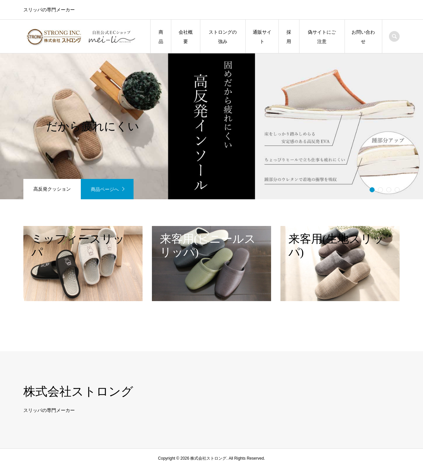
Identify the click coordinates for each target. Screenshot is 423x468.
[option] (211, 126)
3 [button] (388, 190)
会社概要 (186, 36)
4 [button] (397, 190)
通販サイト (262, 36)
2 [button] (380, 190)
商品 (161, 36)
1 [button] (372, 190)
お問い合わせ (363, 36)
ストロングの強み (223, 36)
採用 (288, 36)
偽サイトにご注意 (322, 36)
